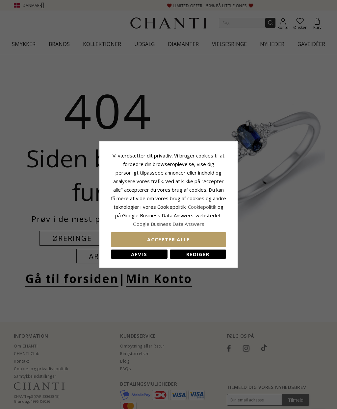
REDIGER (197, 254)
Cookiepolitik (202, 207)
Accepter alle (168, 239)
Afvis (139, 254)
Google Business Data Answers (168, 224)
